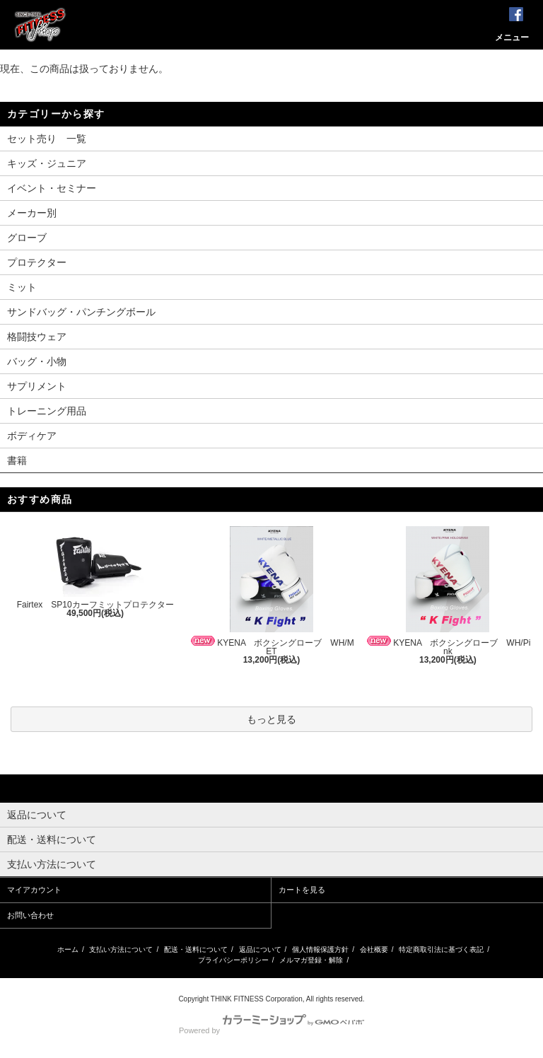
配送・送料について (196, 949)
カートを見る (302, 889)
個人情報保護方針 (320, 949)
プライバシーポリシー (233, 960)
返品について (260, 949)
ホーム (67, 949)
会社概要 (374, 949)
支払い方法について (121, 949)
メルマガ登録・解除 (311, 960)
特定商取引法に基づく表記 (441, 949)
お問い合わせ (30, 915)
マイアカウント (34, 889)
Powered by (271, 1030)
